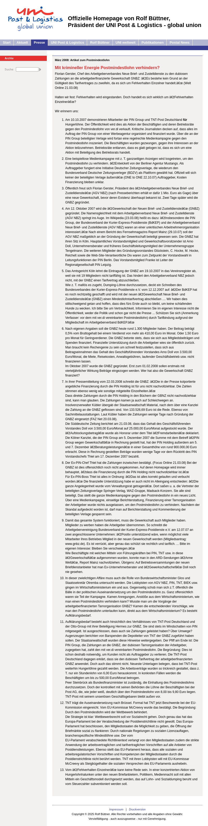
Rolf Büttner (99, 42)
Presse (39, 42)
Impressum (116, 809)
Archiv (9, 58)
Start (7, 42)
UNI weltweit (126, 42)
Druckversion (137, 809)
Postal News (180, 42)
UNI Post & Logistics (67, 42)
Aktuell (22, 42)
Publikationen (152, 42)
